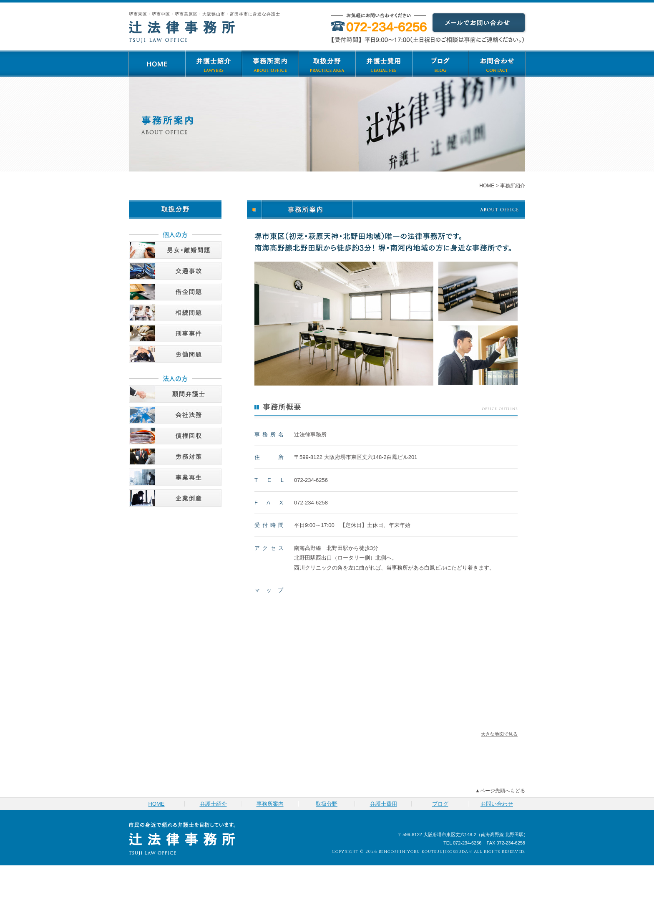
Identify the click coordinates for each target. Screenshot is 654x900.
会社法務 (175, 415)
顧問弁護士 (175, 394)
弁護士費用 (383, 63)
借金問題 (175, 291)
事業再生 (175, 477)
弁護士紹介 (213, 63)
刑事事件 (175, 333)
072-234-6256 (311, 480)
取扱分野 (327, 63)
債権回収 (175, 435)
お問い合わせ (497, 63)
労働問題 (175, 354)
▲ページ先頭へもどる (500, 791)
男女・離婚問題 (175, 250)
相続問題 (175, 312)
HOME (156, 63)
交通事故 (175, 271)
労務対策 (175, 456)
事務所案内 (270, 63)
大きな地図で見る (499, 733)
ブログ (440, 63)
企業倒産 (175, 498)
